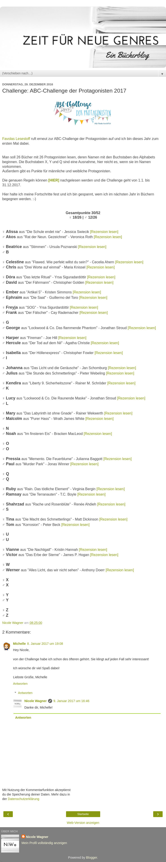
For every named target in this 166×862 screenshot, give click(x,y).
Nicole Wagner (35, 701)
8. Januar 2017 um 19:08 (45, 643)
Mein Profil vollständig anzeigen (44, 843)
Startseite (83, 814)
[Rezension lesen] (104, 232)
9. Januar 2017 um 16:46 (71, 701)
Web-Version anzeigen (83, 822)
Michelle (19, 643)
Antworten (20, 683)
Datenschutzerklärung (23, 799)
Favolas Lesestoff (16, 139)
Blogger (91, 857)
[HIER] (53, 180)
